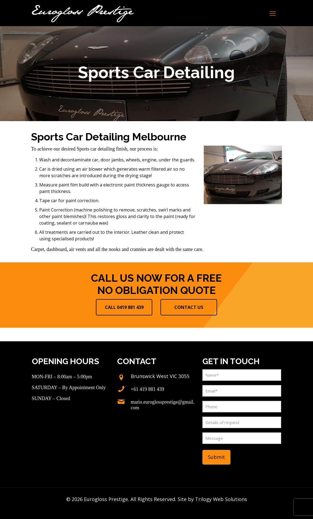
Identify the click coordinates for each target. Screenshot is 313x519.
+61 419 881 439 (147, 389)
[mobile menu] (272, 13)
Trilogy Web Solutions (221, 499)
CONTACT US (188, 307)
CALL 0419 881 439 (124, 307)
